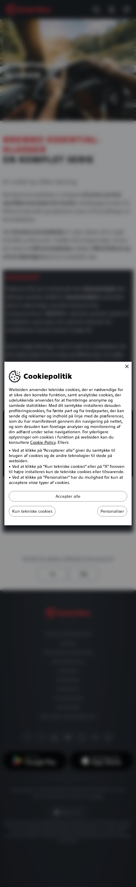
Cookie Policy (43, 442)
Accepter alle (68, 496)
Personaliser (112, 511)
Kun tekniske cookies (32, 511)
